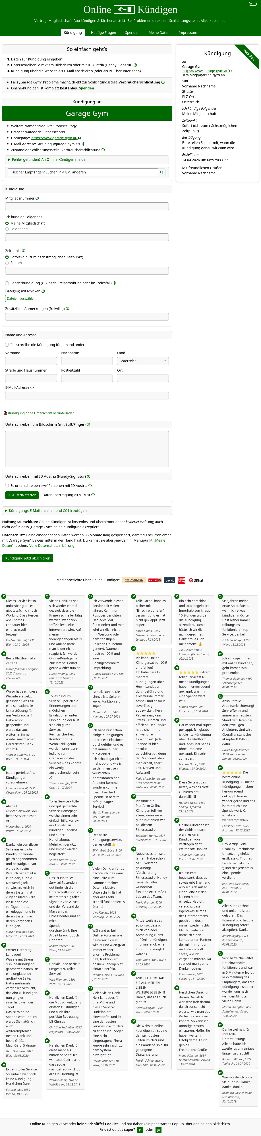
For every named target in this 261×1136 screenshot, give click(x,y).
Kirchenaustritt (113, 20)
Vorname (12, 352)
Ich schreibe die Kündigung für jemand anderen (50, 344)
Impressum (188, 32)
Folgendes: (19, 228)
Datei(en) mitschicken (22, 291)
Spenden (132, 32)
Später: (16, 262)
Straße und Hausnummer (26, 370)
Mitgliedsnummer (19, 198)
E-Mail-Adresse (17, 387)
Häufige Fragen (103, 32)
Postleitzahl (70, 370)
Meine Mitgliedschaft (28, 223)
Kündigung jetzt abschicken (27, 558)
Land (121, 352)
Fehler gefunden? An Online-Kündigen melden (50, 159)
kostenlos (217, 20)
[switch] (253, 4)
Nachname (70, 352)
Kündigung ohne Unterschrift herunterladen (41, 413)
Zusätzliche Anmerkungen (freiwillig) (35, 308)
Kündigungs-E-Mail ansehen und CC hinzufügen (48, 510)
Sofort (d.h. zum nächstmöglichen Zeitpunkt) (47, 257)
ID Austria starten (22, 494)
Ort (120, 370)
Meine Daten (159, 32)
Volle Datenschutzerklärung (51, 545)
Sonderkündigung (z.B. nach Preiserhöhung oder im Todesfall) (61, 282)
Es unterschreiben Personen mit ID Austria (49, 485)
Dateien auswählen (21, 298)
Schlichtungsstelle (183, 20)
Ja (140, 1130)
